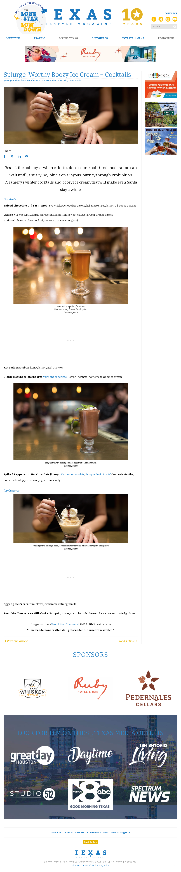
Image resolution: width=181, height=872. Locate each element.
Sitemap (76, 865)
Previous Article (16, 641)
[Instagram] (167, 20)
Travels (39, 38)
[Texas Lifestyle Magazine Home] (90, 17)
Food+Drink (166, 38)
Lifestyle (13, 38)
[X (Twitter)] (160, 20)
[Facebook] (153, 20)
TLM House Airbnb (97, 832)
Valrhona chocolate (55, 377)
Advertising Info (120, 832)
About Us (56, 832)
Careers (79, 832)
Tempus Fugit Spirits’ (98, 474)
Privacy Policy (103, 865)
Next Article (128, 641)
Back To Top (90, 842)
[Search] (175, 26)
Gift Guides (100, 38)
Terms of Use (88, 865)
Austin (78, 80)
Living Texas (68, 38)
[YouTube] (174, 20)
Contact (68, 832)
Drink (59, 80)
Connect (170, 13)
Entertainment (133, 38)
